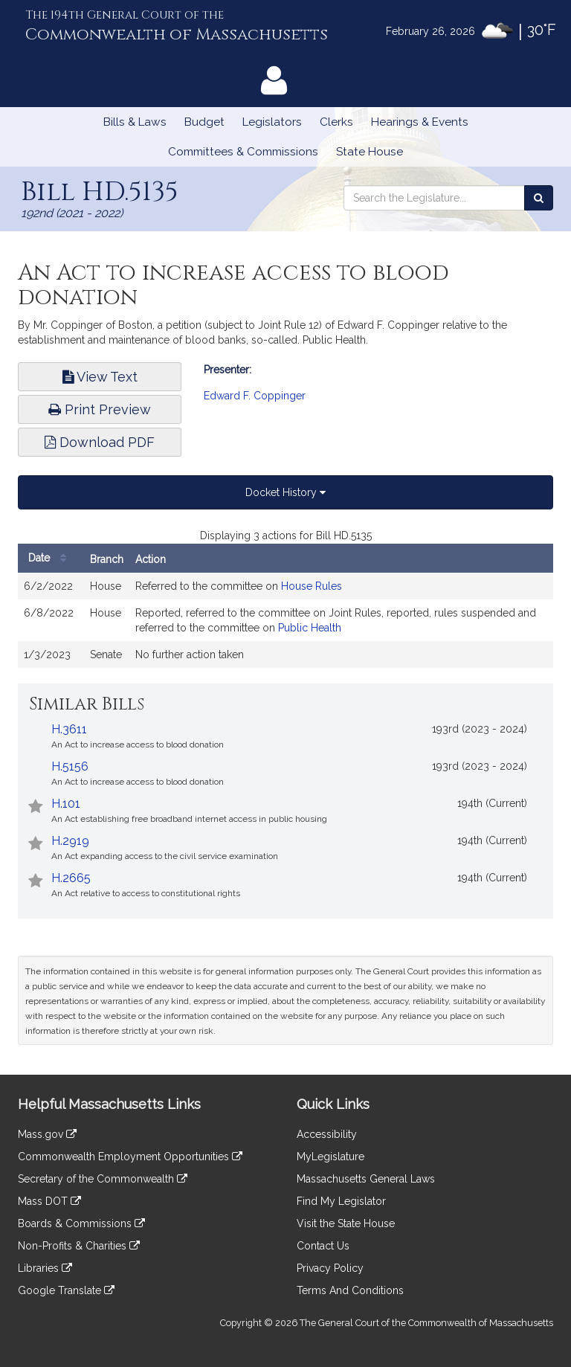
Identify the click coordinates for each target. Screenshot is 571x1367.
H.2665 (71, 878)
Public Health (309, 628)
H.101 (65, 804)
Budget (204, 122)
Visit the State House (346, 1223)
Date (51, 558)
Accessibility (327, 1134)
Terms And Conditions (350, 1290)
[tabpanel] (285, 605)
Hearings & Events (419, 122)
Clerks (336, 122)
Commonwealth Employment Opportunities (130, 1156)
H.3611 (69, 729)
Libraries (45, 1268)
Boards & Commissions (81, 1223)
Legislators (272, 122)
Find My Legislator (341, 1201)
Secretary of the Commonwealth (102, 1179)
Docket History (285, 492)
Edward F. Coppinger (255, 396)
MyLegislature (330, 1156)
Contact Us (323, 1246)
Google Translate (66, 1290)
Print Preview (99, 409)
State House (369, 151)
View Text (100, 377)
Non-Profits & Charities (79, 1246)
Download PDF (100, 442)
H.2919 (70, 841)
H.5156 (69, 766)
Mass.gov (47, 1134)
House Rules (311, 586)
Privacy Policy (330, 1268)
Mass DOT (49, 1201)
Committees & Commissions (243, 151)
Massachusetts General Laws (366, 1179)
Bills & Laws (135, 122)
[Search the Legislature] (538, 197)
